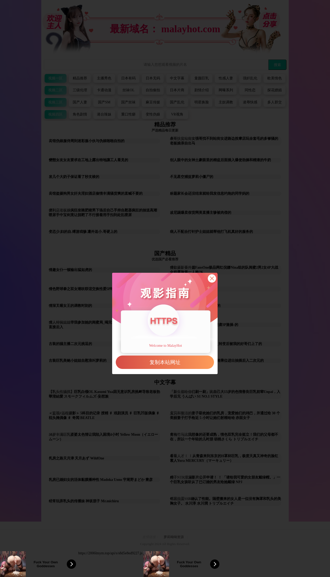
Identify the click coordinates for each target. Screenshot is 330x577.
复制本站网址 (165, 362)
